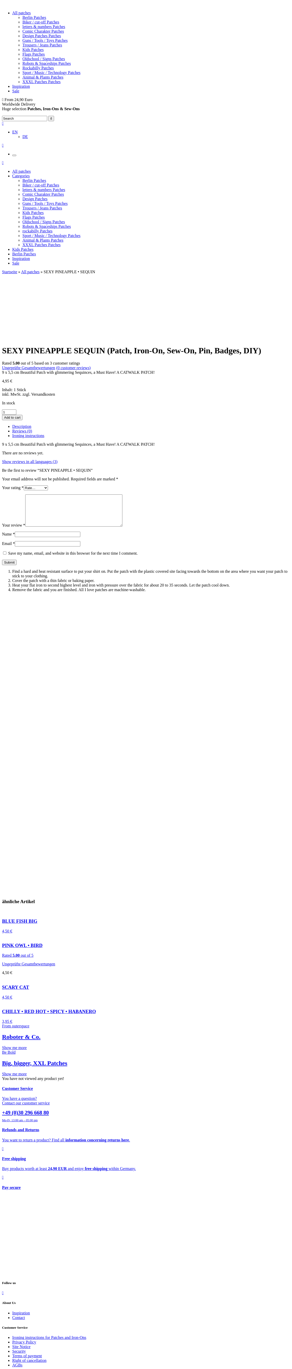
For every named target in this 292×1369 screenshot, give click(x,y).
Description (21, 365)
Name (8, 478)
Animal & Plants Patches (42, 77)
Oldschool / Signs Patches (43, 59)
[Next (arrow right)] (9, 1366)
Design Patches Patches (41, 36)
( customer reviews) (73, 306)
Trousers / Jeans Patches (42, 45)
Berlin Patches (34, 17)
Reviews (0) (22, 369)
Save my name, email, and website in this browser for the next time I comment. (73, 497)
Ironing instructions (28, 374)
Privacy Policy (24, 1286)
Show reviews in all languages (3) (29, 400)
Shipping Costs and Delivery (35, 1329)
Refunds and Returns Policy (35, 1334)
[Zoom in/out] (19, 1361)
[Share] (9, 1361)
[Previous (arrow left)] (4, 1366)
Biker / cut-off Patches (40, 22)
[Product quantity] (9, 350)
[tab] (151, 365)
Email (8, 488)
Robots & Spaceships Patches (46, 63)
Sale (15, 91)
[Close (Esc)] (4, 1361)
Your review (13, 469)
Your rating (13, 426)
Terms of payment (27, 1300)
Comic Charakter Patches (43, 31)
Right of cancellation (29, 1305)
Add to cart (12, 356)
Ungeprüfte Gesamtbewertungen (28, 306)
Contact (18, 1262)
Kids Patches (33, 49)
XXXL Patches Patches (41, 82)
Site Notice (21, 1291)
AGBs (17, 1309)
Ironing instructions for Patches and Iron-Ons (49, 1282)
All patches (21, 13)
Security (19, 1295)
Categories (21, 176)
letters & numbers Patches (43, 26)
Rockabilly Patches (38, 68)
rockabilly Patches (37, 231)
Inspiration (21, 86)
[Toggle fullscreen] (14, 1361)
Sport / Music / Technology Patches (51, 72)
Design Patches (34, 199)
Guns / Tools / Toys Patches (45, 40)
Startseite (9, 272)
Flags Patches (33, 54)
